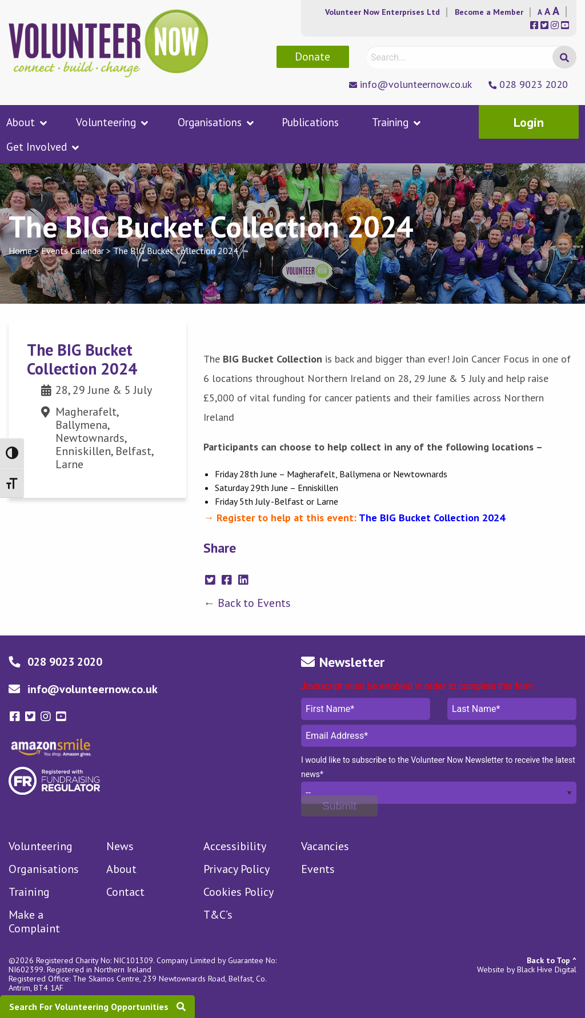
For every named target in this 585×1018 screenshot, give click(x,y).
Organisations (210, 122)
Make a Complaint (34, 921)
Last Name (511, 709)
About (20, 122)
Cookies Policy (238, 891)
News (120, 846)
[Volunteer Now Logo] (109, 42)
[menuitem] (33, 122)
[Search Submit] (564, 57)
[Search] (470, 57)
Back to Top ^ (551, 960)
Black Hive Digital (546, 969)
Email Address (438, 736)
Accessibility (234, 846)
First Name (365, 709)
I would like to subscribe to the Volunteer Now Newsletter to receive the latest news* (438, 767)
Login (529, 122)
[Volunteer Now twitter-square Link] (31, 716)
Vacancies (325, 846)
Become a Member (489, 12)
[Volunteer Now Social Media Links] (535, 26)
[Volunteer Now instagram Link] (47, 716)
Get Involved (36, 147)
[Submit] (339, 805)
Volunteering (106, 122)
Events (318, 869)
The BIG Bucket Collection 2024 (175, 250)
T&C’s (218, 914)
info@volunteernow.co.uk (416, 84)
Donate (312, 56)
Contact (125, 891)
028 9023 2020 (533, 84)
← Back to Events (247, 602)
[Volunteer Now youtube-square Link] (61, 716)
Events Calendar (72, 250)
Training (390, 122)
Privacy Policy (236, 869)
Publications (310, 122)
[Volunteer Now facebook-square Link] (16, 716)
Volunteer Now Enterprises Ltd (382, 12)
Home (20, 250)
